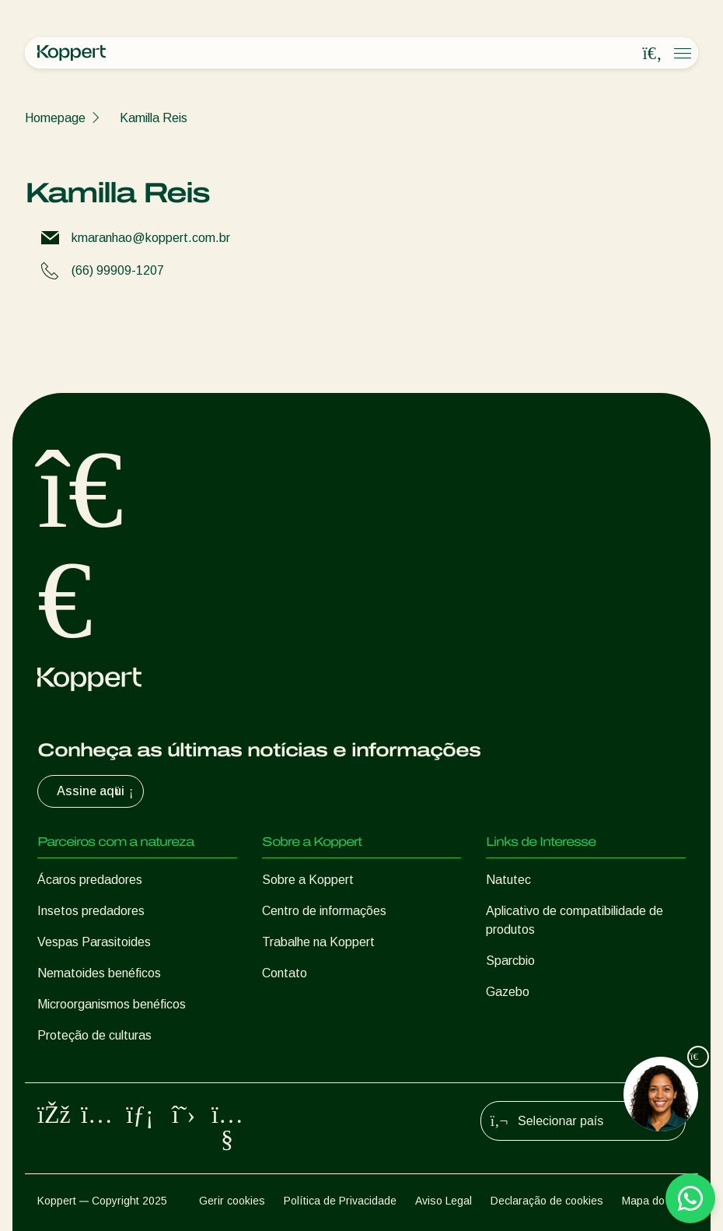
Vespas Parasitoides (94, 942)
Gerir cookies (232, 1200)
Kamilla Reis (153, 118)
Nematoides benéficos (99, 973)
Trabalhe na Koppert (318, 942)
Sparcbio (510, 960)
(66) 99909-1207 (118, 270)
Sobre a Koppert (308, 879)
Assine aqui (97, 791)
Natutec (508, 879)
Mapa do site (654, 1200)
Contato (284, 973)
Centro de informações (324, 910)
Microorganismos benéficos (111, 1004)
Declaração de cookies (547, 1200)
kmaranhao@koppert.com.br (151, 237)
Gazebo (507, 991)
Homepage (55, 118)
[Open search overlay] (652, 53)
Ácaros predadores (89, 879)
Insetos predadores (91, 910)
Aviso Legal (443, 1200)
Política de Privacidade (340, 1200)
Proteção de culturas (94, 1035)
